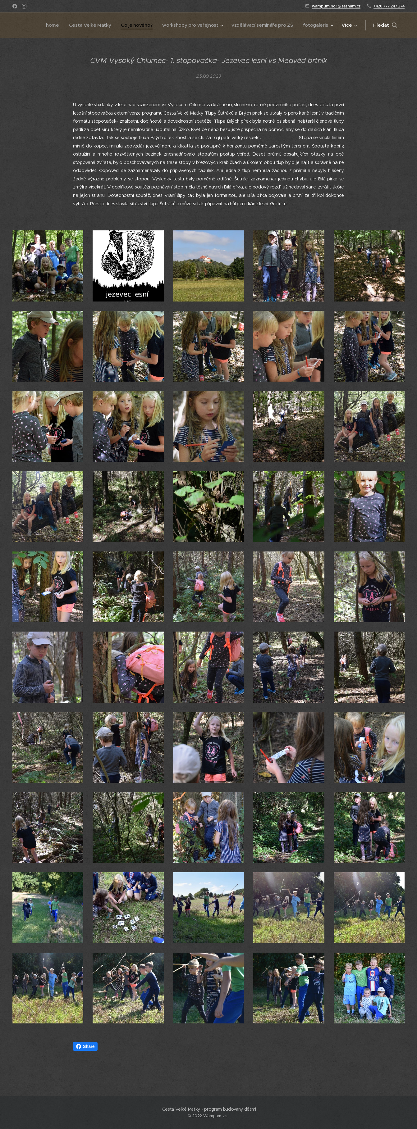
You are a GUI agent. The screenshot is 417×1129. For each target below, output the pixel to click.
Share (85, 1046)
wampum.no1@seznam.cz (336, 6)
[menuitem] (29, 25)
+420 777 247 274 (389, 6)
